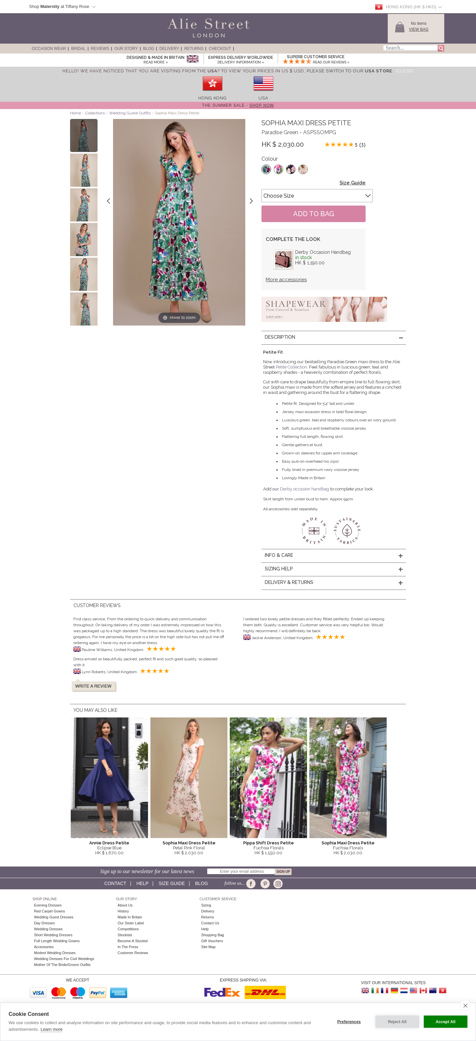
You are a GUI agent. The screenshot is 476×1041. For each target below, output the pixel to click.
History (123, 911)
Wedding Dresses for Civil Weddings (64, 959)
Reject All (397, 1022)
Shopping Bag (212, 935)
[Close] (405, 70)
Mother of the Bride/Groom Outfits (62, 965)
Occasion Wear (49, 49)
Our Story (126, 49)
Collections (95, 113)
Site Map (208, 947)
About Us (125, 905)
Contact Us (210, 923)
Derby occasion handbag (304, 488)
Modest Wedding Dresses (55, 953)
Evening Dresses (47, 905)
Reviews (100, 49)
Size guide (172, 883)
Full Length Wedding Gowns (57, 941)
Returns (193, 49)
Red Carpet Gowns (49, 911)
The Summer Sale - (238, 105)
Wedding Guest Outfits (130, 113)
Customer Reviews (133, 953)
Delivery (169, 49)
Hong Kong (212, 98)
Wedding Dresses (48, 929)
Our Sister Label (131, 923)
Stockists (125, 935)
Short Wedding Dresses (53, 935)
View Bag (418, 29)
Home (75, 113)
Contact (115, 883)
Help (142, 883)
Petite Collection (291, 367)
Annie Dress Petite (109, 842)
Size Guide (352, 183)
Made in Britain (130, 917)
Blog (148, 49)
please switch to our (349, 70)
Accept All (446, 1022)
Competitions (128, 929)
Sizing (206, 905)
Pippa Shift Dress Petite (268, 842)
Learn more (51, 1029)
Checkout (220, 49)
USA (263, 98)
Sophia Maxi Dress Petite (189, 842)
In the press (128, 947)
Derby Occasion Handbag (323, 252)
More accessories (286, 280)
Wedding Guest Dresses (53, 917)
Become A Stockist (133, 941)
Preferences (349, 1022)
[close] (465, 1005)
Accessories (44, 947)
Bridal (78, 49)
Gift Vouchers (212, 941)
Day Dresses (44, 923)
